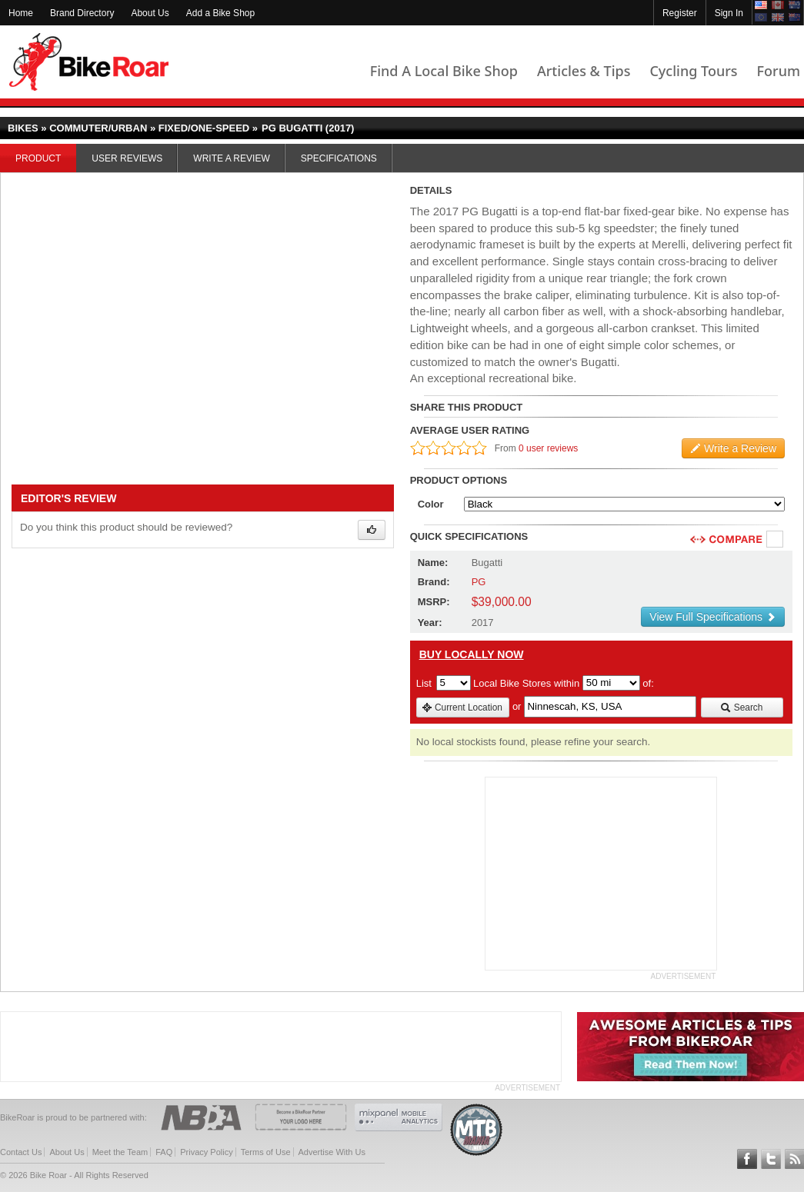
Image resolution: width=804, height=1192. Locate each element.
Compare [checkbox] (775, 540)
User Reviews (127, 158)
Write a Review (231, 158)
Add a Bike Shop (220, 13)
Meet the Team (120, 1152)
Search (741, 707)
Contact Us (21, 1152)
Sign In (729, 13)
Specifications (339, 158)
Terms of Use (266, 1152)
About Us (149, 13)
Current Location (462, 707)
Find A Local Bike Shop (444, 71)
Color (431, 504)
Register (679, 13)
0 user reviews (548, 448)
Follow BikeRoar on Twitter (771, 1159)
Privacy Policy (206, 1152)
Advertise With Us (332, 1152)
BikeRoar (88, 62)
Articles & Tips (583, 71)
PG (479, 582)
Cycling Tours (693, 71)
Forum (778, 71)
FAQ (163, 1152)
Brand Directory (82, 13)
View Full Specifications (712, 617)
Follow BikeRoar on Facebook (747, 1159)
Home (20, 13)
